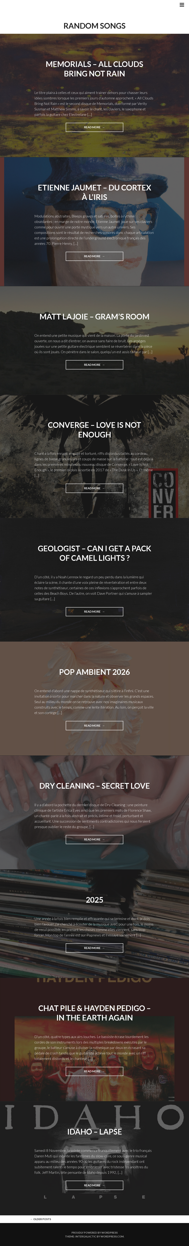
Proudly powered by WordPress (95, 1232)
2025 (94, 899)
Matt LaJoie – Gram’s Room (94, 316)
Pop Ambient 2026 (94, 671)
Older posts (40, 1219)
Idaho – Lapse (94, 1131)
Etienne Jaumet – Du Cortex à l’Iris (94, 192)
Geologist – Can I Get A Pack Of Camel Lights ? (94, 553)
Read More (101, 128)
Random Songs (95, 25)
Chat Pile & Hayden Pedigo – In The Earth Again (94, 1013)
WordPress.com (112, 1236)
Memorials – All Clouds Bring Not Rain (94, 68)
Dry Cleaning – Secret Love (94, 785)
